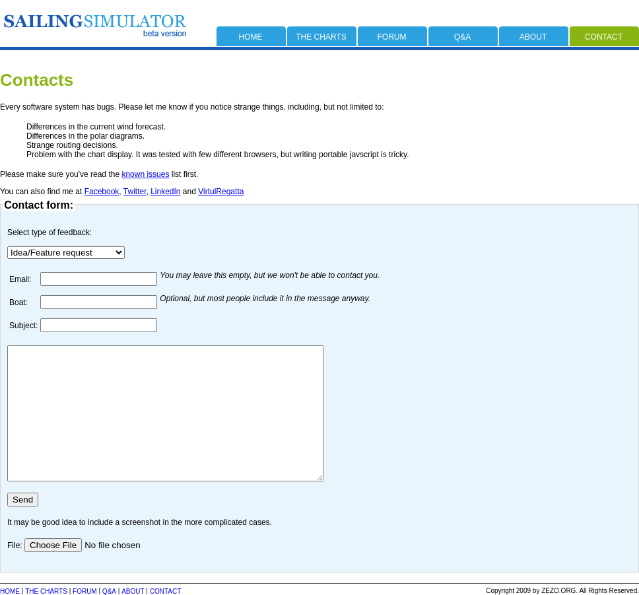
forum (392, 37)
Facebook (101, 191)
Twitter (135, 191)
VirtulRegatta (221, 191)
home (251, 37)
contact (603, 37)
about (533, 37)
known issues (145, 174)
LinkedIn (165, 191)
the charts (321, 37)
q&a (462, 37)
